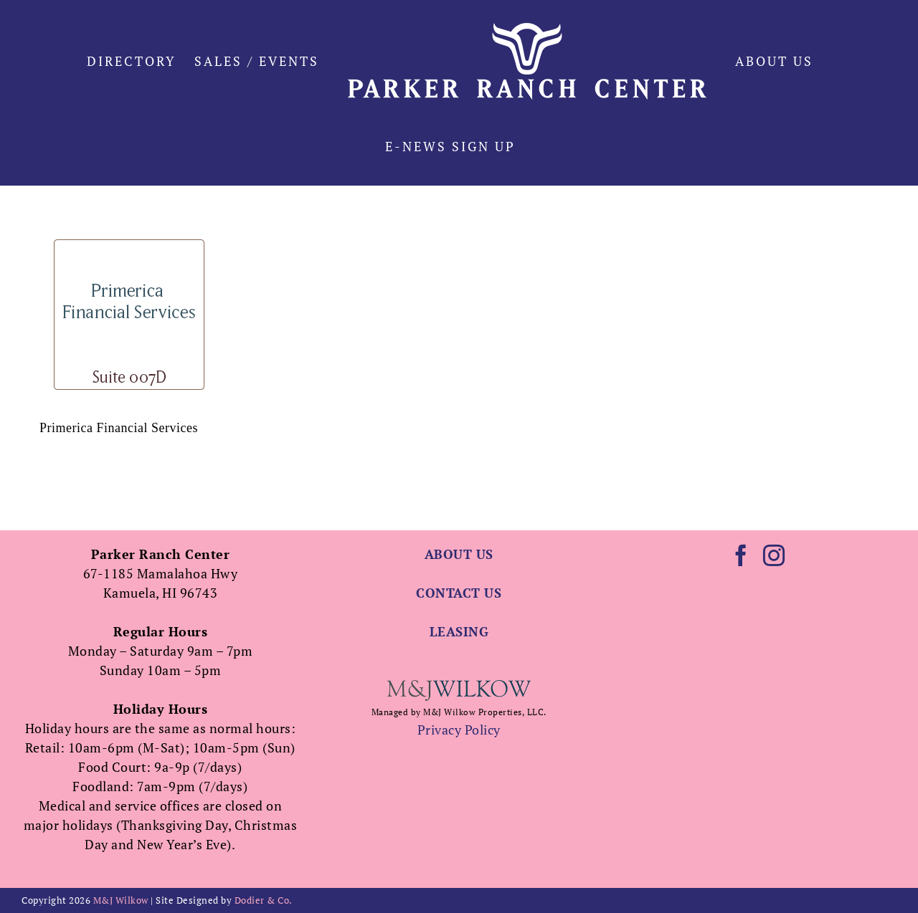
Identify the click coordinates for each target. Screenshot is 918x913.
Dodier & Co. (264, 900)
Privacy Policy (459, 729)
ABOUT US (459, 554)
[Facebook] (741, 555)
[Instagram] (774, 555)
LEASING (459, 631)
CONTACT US (458, 592)
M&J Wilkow (120, 900)
